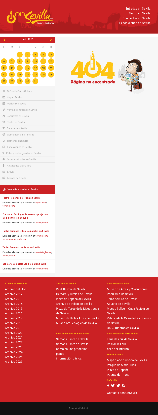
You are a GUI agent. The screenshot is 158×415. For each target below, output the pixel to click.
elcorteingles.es (43, 252)
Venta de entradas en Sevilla (20, 109)
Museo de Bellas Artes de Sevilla (77, 318)
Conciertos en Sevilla (136, 18)
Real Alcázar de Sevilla (71, 289)
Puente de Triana (118, 374)
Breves (9, 171)
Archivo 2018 (13, 323)
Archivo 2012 (13, 294)
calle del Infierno (118, 349)
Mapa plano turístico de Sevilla (127, 360)
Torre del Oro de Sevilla (122, 299)
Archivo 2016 (13, 313)
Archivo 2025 (13, 357)
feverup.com (9, 206)
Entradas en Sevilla (138, 8)
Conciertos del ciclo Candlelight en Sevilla (24, 264)
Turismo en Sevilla (126, 328)
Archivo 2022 (13, 342)
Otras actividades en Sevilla (19, 159)
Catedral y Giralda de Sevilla (74, 294)
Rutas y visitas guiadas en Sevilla (22, 153)
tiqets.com (40, 202)
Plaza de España (118, 370)
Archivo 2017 (13, 318)
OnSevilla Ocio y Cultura (17, 91)
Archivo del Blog (15, 289)
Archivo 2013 (13, 299)
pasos (60, 353)
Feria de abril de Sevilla (122, 339)
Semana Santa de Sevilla (72, 339)
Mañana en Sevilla (14, 103)
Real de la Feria (117, 344)
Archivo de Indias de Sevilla (74, 304)
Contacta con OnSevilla (122, 393)
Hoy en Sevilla (12, 97)
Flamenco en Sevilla (15, 140)
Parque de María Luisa (121, 365)
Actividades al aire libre (17, 165)
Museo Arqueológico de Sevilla (76, 323)
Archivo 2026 (13, 361)
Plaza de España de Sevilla (73, 299)
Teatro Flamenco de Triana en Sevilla (22, 198)
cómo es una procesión (71, 349)
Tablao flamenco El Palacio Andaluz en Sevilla (26, 231)
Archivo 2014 (13, 304)
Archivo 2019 (13, 328)
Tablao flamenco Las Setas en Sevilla (21, 247)
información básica (69, 358)
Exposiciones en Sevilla (134, 23)
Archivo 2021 (13, 337)
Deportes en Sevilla (15, 128)
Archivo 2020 (13, 333)
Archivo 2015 (13, 308)
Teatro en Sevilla (139, 13)
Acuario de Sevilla (118, 304)
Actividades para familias (18, 134)
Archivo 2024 (13, 352)
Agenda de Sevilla (14, 178)
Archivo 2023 (13, 347)
